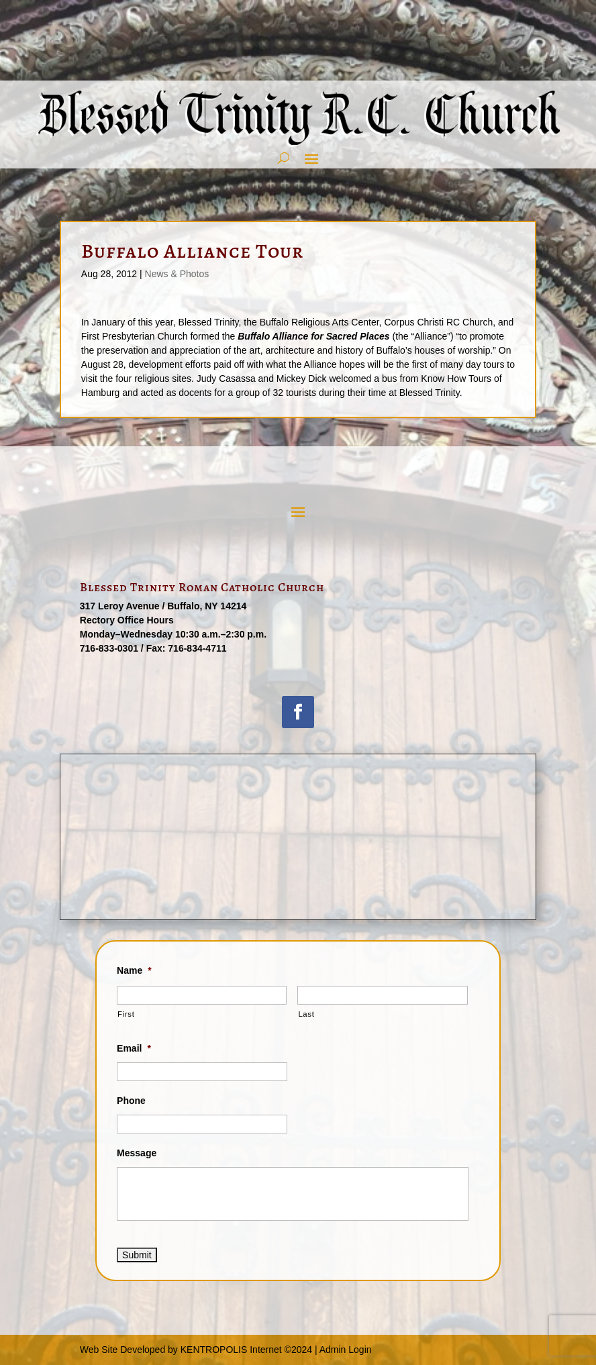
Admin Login (345, 1349)
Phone (131, 1100)
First (125, 1014)
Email (134, 1048)
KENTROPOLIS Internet (231, 1349)
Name (134, 970)
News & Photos (177, 273)
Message (136, 1153)
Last (306, 1014)
